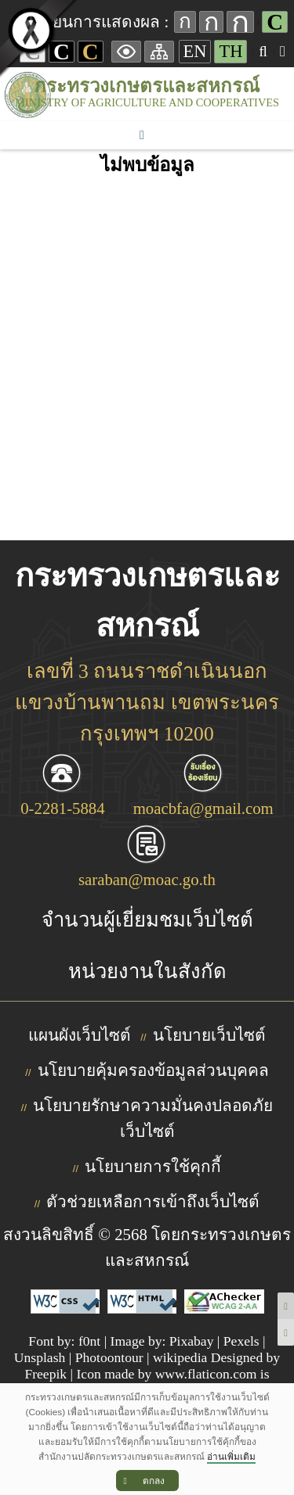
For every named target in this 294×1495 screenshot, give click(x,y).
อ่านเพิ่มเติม (231, 1456)
